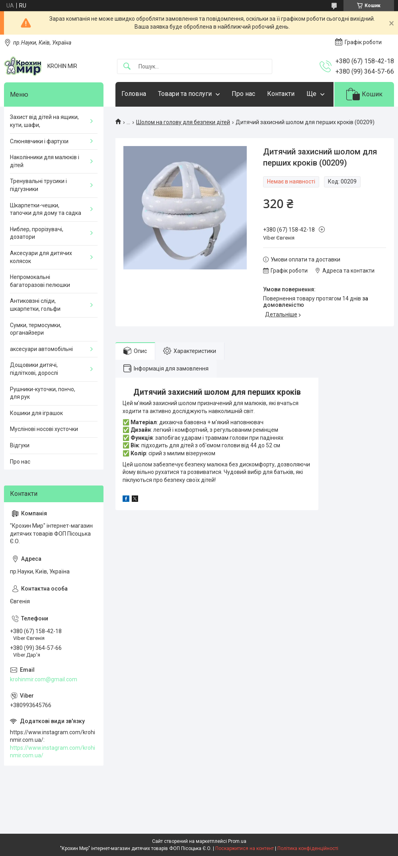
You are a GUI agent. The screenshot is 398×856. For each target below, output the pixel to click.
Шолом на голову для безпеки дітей (183, 122)
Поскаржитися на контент (244, 848)
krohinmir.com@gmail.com (43, 679)
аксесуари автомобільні (41, 349)
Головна (133, 93)
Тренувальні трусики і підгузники (38, 185)
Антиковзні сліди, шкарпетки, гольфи (35, 305)
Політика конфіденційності (307, 848)
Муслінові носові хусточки (44, 429)
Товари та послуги (185, 93)
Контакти (281, 93)
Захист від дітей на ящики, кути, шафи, (44, 121)
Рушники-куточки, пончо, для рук (42, 393)
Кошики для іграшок (36, 413)
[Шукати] (127, 66)
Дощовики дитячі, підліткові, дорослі (34, 369)
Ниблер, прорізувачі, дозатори (36, 233)
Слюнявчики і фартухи (39, 141)
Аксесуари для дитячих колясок (41, 257)
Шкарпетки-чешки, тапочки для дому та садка (45, 209)
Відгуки (19, 445)
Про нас (243, 93)
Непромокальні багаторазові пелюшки (40, 281)
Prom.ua (237, 841)
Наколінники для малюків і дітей (44, 161)
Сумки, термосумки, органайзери (35, 329)
